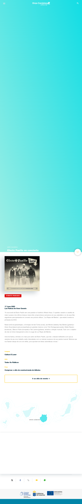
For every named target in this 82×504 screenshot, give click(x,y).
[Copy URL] (28, 480)
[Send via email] (36, 480)
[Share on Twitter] (12, 480)
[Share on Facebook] (20, 480)
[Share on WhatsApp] (44, 480)
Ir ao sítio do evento (41, 379)
